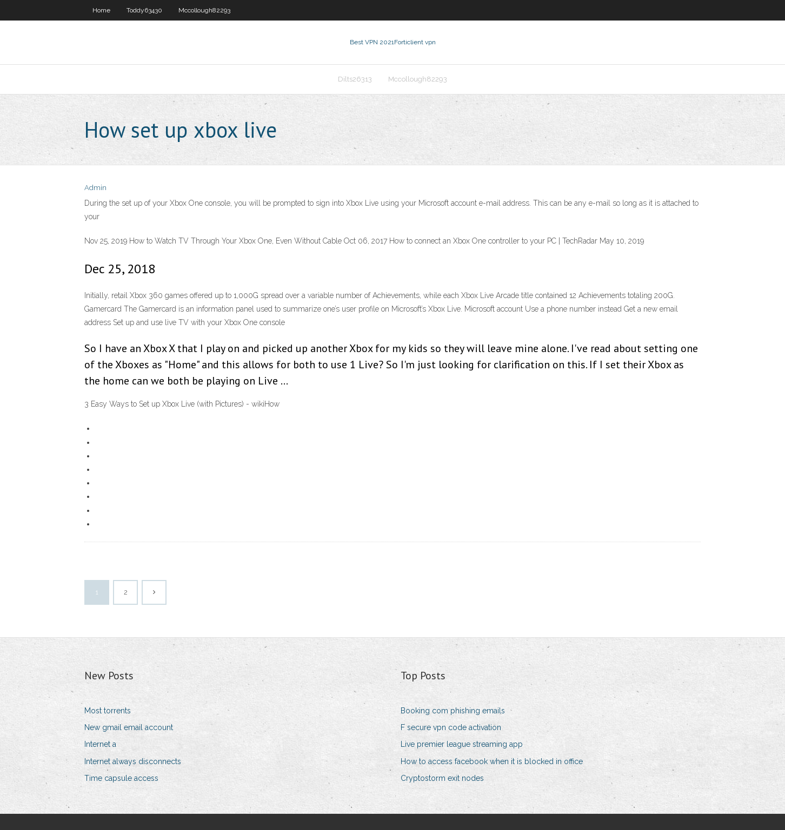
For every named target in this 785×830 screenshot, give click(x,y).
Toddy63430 (144, 10)
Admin (95, 188)
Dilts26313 (355, 79)
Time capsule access (121, 778)
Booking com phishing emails (453, 710)
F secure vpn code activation (451, 727)
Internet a (100, 744)
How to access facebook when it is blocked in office (492, 761)
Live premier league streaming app (462, 744)
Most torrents (107, 710)
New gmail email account (128, 727)
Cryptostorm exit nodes (442, 778)
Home (101, 10)
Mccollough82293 (204, 10)
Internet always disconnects (132, 761)
